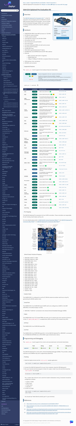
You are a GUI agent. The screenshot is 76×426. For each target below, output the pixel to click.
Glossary (3, 413)
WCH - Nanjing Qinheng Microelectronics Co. (7, 384)
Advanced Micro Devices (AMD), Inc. (9, 60)
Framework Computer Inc (8, 187)
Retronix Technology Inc (7, 309)
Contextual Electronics (7, 131)
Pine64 (3, 286)
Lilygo (3, 227)
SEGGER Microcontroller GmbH (9, 325)
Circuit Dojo (5, 127)
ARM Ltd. (4, 69)
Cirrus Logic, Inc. (6, 129)
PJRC (3, 288)
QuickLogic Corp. (6, 296)
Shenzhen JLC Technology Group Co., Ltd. (9, 217)
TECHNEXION (5, 354)
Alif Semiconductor (6, 56)
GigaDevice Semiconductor (8, 196)
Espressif (4, 173)
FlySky (3, 183)
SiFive (3, 331)
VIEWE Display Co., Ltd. (7, 377)
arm (62, 33)
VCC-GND (4, 373)
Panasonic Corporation (7, 274)
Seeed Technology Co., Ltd (8, 323)
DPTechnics (4, 149)
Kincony (4, 221)
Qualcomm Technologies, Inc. (8, 290)
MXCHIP (4, 251)
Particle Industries (6, 276)
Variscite (4, 371)
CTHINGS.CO (5, 137)
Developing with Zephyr (7, 15)
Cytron (3, 140)
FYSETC (3, 191)
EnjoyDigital (5, 171)
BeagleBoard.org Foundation (8, 112)
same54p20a (63, 35)
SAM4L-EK (5, 78)
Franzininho (5, 189)
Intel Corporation (6, 212)
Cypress (4, 138)
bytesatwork (5, 123)
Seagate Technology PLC (7, 319)
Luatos (3, 232)
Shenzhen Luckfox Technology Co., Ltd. (9, 235)
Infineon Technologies (7, 208)
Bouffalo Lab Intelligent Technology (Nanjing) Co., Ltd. (9, 115)
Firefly (3, 181)
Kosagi (3, 223)
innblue (4, 210)
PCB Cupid (4, 278)
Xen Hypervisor (5, 396)
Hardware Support (6, 23)
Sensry (3, 327)
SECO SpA (4, 321)
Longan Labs (5, 229)
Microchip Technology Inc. (8, 247)
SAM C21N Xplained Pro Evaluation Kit (10, 86)
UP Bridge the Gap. (6, 369)
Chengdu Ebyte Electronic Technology (8, 154)
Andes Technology (6, 63)
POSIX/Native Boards (7, 253)
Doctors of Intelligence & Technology (7, 147)
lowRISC (4, 231)
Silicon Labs (5, 335)
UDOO (3, 368)
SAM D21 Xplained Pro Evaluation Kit (10, 91)
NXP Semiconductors (7, 263)
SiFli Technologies (6, 333)
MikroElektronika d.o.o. (7, 249)
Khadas (4, 219)
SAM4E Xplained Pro (7, 76)
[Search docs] (10, 10)
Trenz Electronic (5, 364)
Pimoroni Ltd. (5, 284)
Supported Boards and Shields (8, 34)
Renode (4, 307)
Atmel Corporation (6, 74)
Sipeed (3, 336)
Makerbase (4, 241)
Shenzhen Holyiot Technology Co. (9, 204)
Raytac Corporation (6, 302)
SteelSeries (4, 348)
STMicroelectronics (6, 344)
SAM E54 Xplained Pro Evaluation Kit (9, 93)
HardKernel (4, 200)
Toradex (4, 362)
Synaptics (4, 350)
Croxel (3, 135)
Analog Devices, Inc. (6, 48)
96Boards (4, 38)
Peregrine (4, 280)
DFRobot (4, 142)
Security (3, 29)
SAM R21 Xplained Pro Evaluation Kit (10, 105)
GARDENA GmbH (6, 194)
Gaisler (3, 193)
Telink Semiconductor (7, 356)
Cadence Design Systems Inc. (8, 125)
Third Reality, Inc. (6, 358)
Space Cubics (5, 317)
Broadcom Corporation (7, 121)
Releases (3, 401)
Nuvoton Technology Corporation (9, 261)
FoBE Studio (5, 185)
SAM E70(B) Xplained (7, 82)
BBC (3, 108)
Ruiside (4, 313)
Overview (6, 95)
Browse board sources (63, 38)
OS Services (4, 19)
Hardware (5, 97)
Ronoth (4, 311)
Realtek (4, 304)
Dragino (4, 151)
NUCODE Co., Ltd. (6, 259)
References (6, 101)
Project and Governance (7, 27)
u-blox (3, 366)
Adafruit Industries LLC (7, 46)
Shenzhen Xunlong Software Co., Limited (9, 399)
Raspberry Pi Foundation (7, 300)
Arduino (4, 67)
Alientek (4, 54)
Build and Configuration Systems (9, 21)
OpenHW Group (5, 269)
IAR (3, 206)
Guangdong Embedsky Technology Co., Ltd (7, 167)
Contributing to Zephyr (7, 25)
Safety (3, 30)
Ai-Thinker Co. (5, 52)
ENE (3, 169)
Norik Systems (5, 257)
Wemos (4, 390)
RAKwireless (5, 298)
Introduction (4, 13)
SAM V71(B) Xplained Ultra (8, 84)
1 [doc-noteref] (44, 17)
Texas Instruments (6, 360)
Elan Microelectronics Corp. (8, 160)
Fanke (3, 179)
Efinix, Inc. (4, 156)
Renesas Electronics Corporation (9, 305)
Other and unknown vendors (8, 272)
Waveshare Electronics (7, 381)
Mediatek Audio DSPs (7, 245)
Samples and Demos (6, 32)
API (2, 406)
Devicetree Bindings (6, 410)
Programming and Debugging (9, 99)
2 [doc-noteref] (58, 219)
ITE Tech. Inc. (5, 214)
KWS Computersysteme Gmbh (9, 225)
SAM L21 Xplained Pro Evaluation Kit (10, 103)
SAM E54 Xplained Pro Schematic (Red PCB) (47, 221)
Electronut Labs (5, 162)
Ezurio (3, 177)
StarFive (4, 346)
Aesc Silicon (4, 50)
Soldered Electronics (6, 340)
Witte (3, 392)
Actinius (4, 44)
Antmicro (4, 65)
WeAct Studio (5, 388)
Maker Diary (5, 243)
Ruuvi (3, 315)
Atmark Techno (5, 72)
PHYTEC (4, 282)
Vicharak (4, 375)
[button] (17, 10)
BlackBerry (4, 117)
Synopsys (4, 338)
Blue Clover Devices (6, 110)
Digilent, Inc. (5, 144)
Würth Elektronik (6, 386)
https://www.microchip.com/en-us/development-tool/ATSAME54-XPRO (42, 403)
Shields (3, 329)
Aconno (4, 40)
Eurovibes (4, 175)
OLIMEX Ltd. (5, 267)
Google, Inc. (5, 198)
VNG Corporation (6, 379)
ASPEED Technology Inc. (7, 71)
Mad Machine (5, 239)
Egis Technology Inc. (6, 158)
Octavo (3, 265)
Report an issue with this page (59, 4)
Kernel (3, 17)
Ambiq (3, 58)
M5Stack (4, 238)
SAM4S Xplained (6, 80)
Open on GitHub (47, 4)
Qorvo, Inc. (4, 294)
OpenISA (4, 271)
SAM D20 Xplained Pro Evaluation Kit (10, 89)
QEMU (3, 292)
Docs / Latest (26, 2)
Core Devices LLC (6, 133)
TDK (3, 352)
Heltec (3, 202)
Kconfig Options (5, 408)
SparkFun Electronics (7, 342)
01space (4, 36)
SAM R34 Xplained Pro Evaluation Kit (10, 106)
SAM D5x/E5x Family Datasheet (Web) (48, 220)
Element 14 (4, 164)
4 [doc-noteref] (59, 221)
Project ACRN (5, 42)
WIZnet (4, 394)
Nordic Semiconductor (7, 255)
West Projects (5, 412)
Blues (3, 119)
